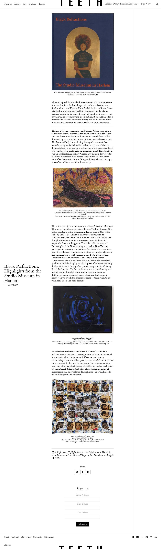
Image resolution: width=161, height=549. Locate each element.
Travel (42, 4)
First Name (82, 504)
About (7, 545)
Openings (49, 537)
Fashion (8, 4)
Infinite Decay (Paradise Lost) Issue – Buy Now (128, 4)
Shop (6, 537)
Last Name (83, 513)
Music (17, 4)
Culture (32, 4)
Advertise (26, 537)
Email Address (82, 495)
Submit (15, 537)
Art (24, 4)
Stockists (37, 537)
